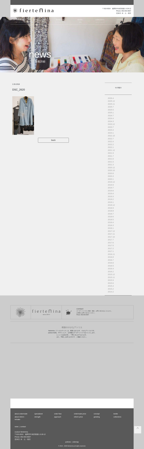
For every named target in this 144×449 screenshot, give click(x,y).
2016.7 (111, 260)
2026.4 (111, 98)
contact (23, 427)
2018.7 (111, 214)
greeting (97, 417)
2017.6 (111, 243)
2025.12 (111, 101)
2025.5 (111, 110)
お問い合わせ (119, 20)
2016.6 (111, 263)
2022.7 (111, 139)
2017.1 (111, 251)
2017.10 (111, 237)
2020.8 (111, 173)
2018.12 (111, 205)
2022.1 (111, 147)
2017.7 (111, 240)
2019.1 (111, 202)
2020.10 (111, 170)
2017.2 (111, 248)
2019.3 (111, 196)
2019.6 (111, 191)
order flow (57, 414)
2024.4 (111, 118)
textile (115, 414)
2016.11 (111, 254)
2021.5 (111, 162)
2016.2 (111, 271)
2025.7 (111, 107)
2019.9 (111, 185)
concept (97, 414)
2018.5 (111, 219)
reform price (78, 417)
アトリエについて (60, 20)
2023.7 (111, 127)
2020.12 (111, 167)
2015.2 (111, 289)
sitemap (76, 442)
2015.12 (111, 274)
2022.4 (111, 141)
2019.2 (111, 199)
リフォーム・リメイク (40, 20)
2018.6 (111, 216)
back (56, 140)
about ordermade (21, 414)
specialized (38, 414)
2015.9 (111, 280)
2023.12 (111, 124)
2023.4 (111, 130)
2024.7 (111, 115)
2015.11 (111, 277)
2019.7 (111, 188)
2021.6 (111, 159)
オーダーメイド (20, 20)
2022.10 (111, 136)
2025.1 (111, 112)
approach (57, 417)
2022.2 (111, 144)
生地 (80, 20)
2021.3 (111, 164)
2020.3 (111, 176)
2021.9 (111, 153)
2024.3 (111, 121)
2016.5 (111, 266)
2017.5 (111, 245)
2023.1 (111, 133)
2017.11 (111, 234)
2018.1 (111, 228)
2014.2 (111, 292)
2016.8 (111, 257)
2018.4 (111, 222)
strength (37, 417)
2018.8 (111, 211)
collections (117, 417)
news (16, 427)
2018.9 (111, 208)
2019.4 (111, 193)
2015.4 (111, 286)
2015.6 (111, 283)
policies (68, 442)
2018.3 (111, 225)
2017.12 (111, 231)
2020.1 (111, 179)
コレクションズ (100, 20)
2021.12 (111, 150)
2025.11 (111, 104)
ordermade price (80, 414)
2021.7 (111, 156)
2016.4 (111, 268)
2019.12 (111, 182)
